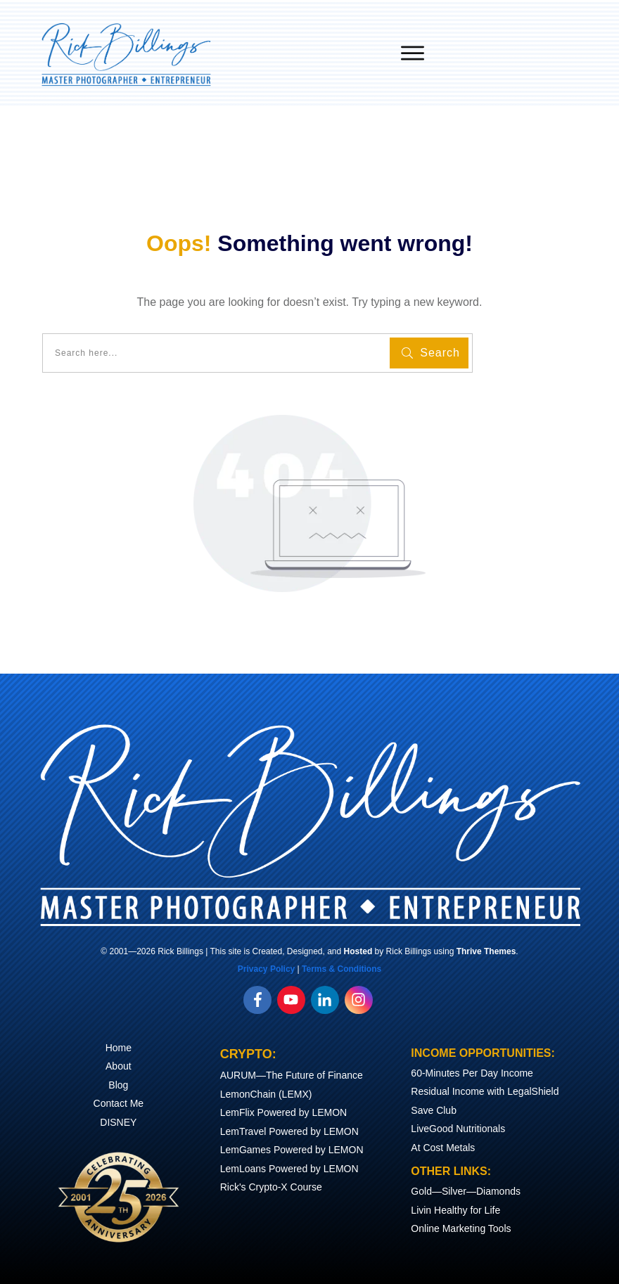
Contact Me (119, 1103)
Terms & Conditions (341, 969)
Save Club (434, 1110)
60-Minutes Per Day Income (472, 1073)
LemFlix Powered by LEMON (283, 1112)
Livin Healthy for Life (455, 1210)
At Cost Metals (443, 1147)
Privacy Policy (266, 969)
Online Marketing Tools (461, 1228)
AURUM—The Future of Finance (291, 1075)
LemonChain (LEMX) (266, 1094)
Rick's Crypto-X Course (271, 1187)
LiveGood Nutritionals (458, 1128)
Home (119, 1047)
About (119, 1066)
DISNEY (118, 1122)
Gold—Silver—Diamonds (466, 1191)
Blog (118, 1085)
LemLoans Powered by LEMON (289, 1168)
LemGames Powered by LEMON (292, 1149)
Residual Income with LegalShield (485, 1091)
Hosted (358, 951)
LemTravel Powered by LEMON (289, 1131)
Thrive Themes (486, 951)
